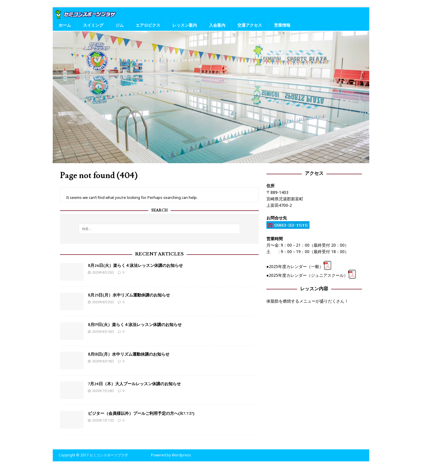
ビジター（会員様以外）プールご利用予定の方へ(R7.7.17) (141, 413)
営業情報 (282, 25)
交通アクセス (249, 25)
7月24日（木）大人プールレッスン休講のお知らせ (134, 384)
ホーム (65, 25)
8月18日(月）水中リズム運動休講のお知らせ (128, 354)
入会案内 (217, 25)
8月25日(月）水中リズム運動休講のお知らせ (129, 295)
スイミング (93, 25)
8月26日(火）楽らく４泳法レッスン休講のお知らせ (135, 265)
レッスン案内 (184, 25)
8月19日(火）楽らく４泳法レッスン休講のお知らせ (135, 324)
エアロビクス (148, 25)
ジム (119, 25)
